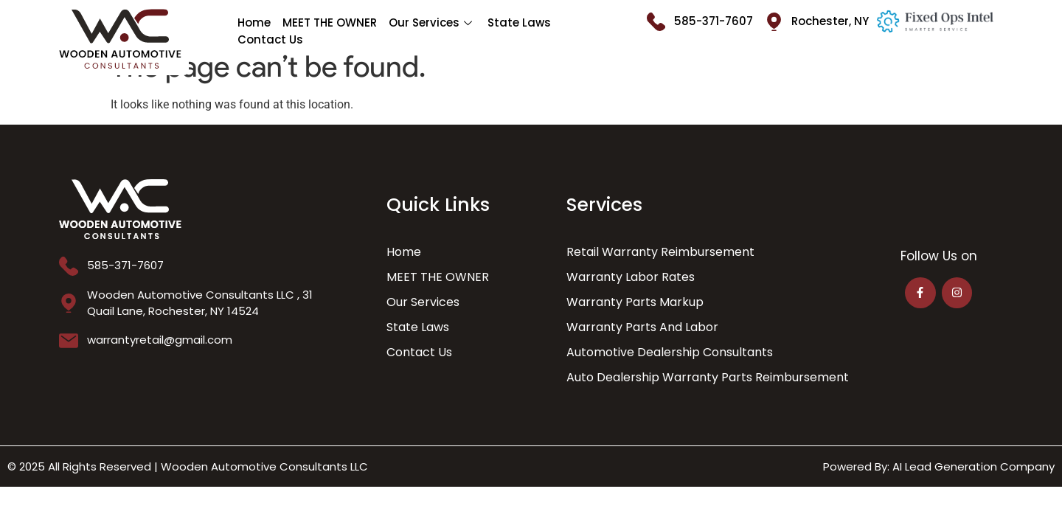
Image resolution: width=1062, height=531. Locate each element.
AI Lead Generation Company (973, 466)
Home (254, 22)
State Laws (519, 22)
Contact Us (270, 39)
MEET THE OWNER (329, 22)
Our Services (432, 22)
